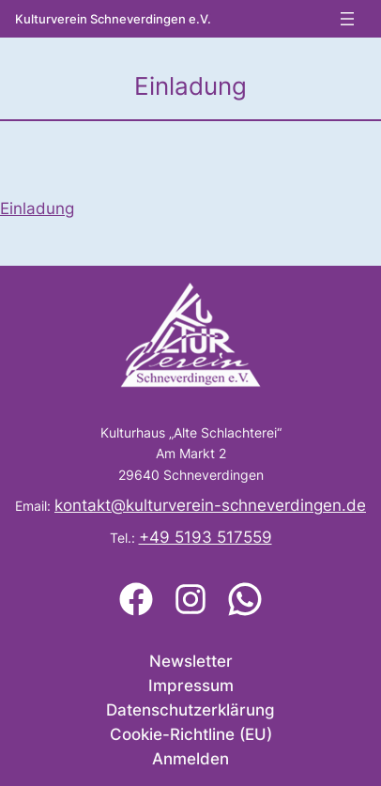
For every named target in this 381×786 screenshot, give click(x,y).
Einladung (37, 208)
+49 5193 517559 (205, 537)
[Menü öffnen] (347, 19)
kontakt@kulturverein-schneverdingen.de (210, 505)
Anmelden (190, 758)
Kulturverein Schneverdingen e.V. (113, 19)
